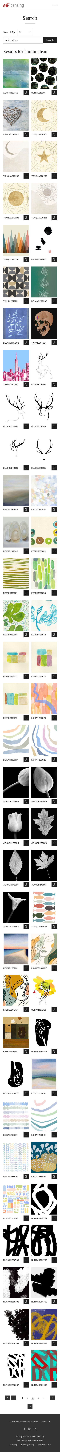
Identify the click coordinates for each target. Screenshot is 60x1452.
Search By (9, 32)
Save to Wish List (26, 92)
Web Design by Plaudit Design (30, 1440)
